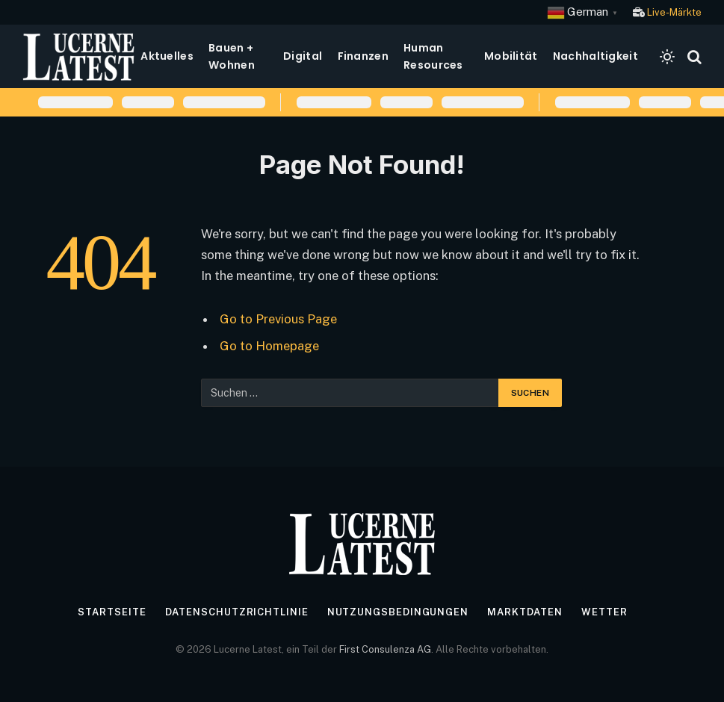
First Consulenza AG (385, 649)
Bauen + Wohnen (231, 56)
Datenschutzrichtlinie (237, 612)
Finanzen (363, 56)
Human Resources (433, 56)
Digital (302, 56)
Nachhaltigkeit (595, 56)
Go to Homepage (269, 345)
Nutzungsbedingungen (397, 612)
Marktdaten (525, 612)
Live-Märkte (674, 12)
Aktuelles (167, 56)
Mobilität (511, 56)
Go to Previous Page (278, 318)
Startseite (112, 612)
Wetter (604, 612)
